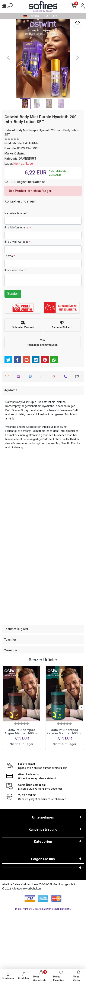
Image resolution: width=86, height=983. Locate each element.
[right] (81, 707)
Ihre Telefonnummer (17, 227)
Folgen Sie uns (43, 859)
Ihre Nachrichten (15, 270)
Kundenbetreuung (43, 829)
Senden (13, 294)
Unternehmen (43, 817)
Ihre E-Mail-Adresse (17, 241)
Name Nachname (16, 213)
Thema (9, 256)
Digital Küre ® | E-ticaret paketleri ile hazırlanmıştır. (43, 909)
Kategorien (43, 842)
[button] (8, 57)
